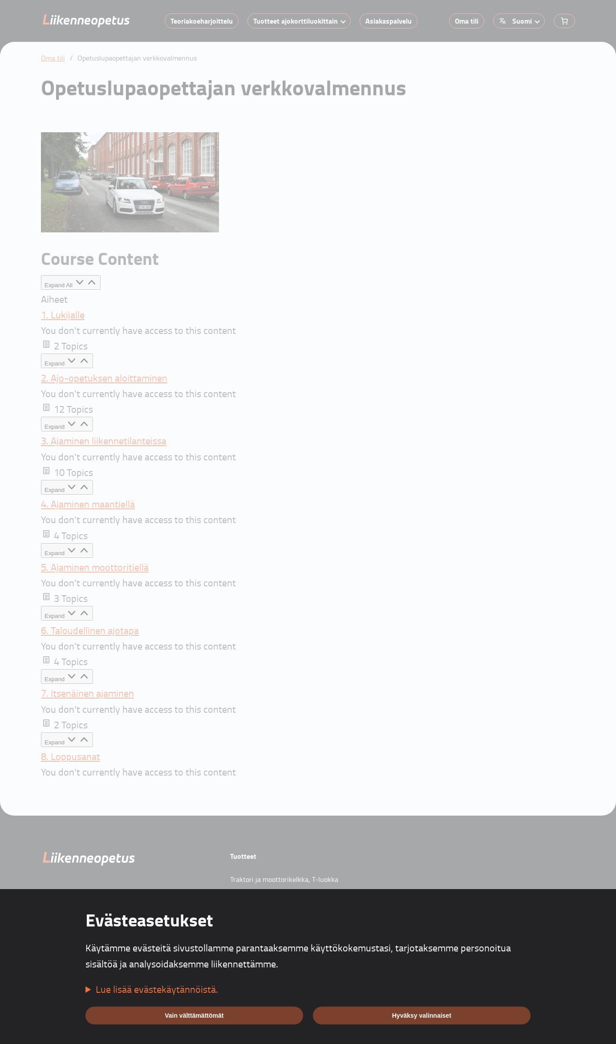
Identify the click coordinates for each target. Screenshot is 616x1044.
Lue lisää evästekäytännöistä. (157, 989)
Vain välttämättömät (194, 1015)
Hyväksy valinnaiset (421, 1015)
